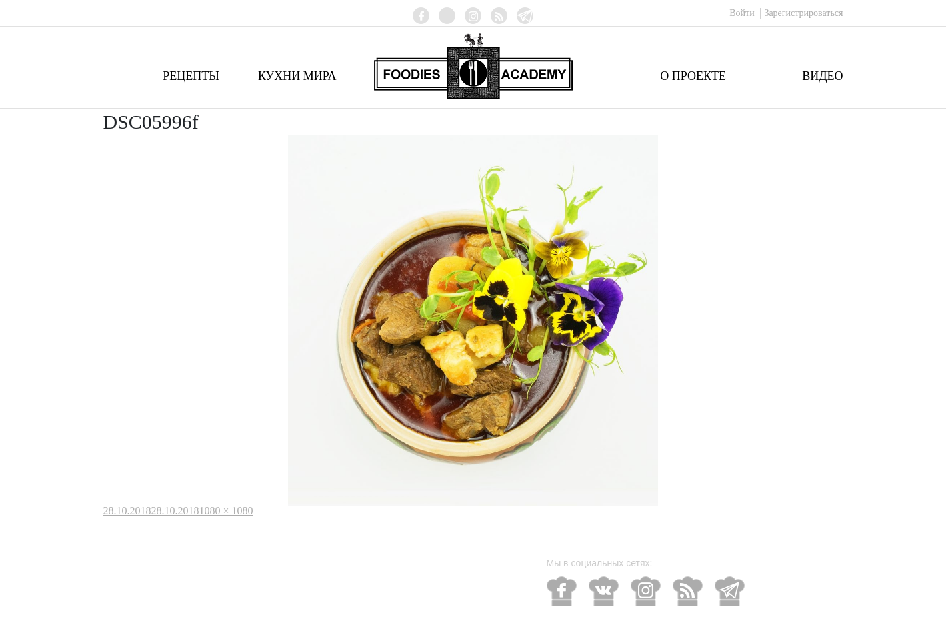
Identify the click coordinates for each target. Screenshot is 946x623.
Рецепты (191, 76)
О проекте (693, 76)
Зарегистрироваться (803, 13)
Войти (743, 13)
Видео (822, 76)
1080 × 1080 (226, 510)
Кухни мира (297, 76)
